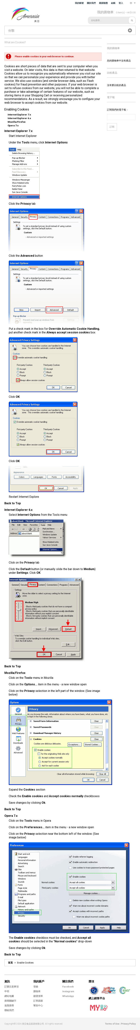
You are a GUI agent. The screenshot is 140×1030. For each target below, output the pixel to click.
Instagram (68, 991)
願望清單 (38, 996)
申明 (6, 991)
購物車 (36, 991)
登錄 (35, 986)
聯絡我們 (9, 1010)
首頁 (10, 962)
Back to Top (12, 503)
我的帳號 (79, 3)
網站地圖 (9, 996)
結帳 (113, 3)
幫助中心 (38, 1005)
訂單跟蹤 (38, 1000)
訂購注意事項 (11, 986)
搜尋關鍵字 (10, 1000)
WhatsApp (68, 996)
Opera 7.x (13, 125)
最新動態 (103, 3)
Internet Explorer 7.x (19, 114)
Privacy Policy (128, 1024)
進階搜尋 (9, 1005)
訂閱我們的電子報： (117, 109)
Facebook (68, 986)
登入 (121, 3)
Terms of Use (112, 1024)
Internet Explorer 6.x (19, 118)
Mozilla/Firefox (17, 122)
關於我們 (91, 3)
